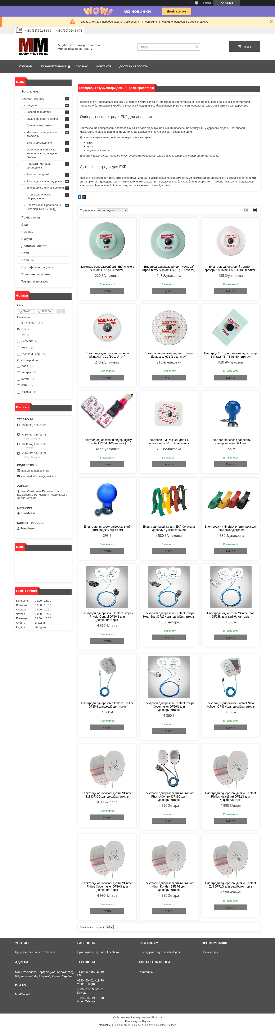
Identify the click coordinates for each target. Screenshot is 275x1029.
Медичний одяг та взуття (42, 118)
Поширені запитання (36, 274)
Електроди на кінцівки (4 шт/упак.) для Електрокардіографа (230, 528)
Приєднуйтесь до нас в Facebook (98, 952)
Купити (107, 291)
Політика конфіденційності (160, 1025)
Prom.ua (157, 1017)
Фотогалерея (30, 91)
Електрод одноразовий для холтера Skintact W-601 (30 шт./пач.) (169, 355)
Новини (26, 253)
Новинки (27, 260)
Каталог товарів (53, 66)
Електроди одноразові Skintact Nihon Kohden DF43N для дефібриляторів (230, 704)
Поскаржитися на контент (128, 1025)
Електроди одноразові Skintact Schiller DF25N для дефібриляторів (107, 704)
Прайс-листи (30, 217)
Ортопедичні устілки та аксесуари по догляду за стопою (42, 153)
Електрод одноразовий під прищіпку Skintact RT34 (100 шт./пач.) (107, 441)
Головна (26, 66)
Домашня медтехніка (40, 125)
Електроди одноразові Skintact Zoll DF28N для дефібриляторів (230, 614)
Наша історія (210, 952)
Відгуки (26, 238)
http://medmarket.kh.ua (35, 470)
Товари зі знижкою (34, 281)
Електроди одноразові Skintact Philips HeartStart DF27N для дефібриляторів (169, 614)
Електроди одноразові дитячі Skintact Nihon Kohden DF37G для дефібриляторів (169, 886)
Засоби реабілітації (39, 111)
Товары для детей (38, 174)
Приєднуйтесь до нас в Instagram (160, 952)
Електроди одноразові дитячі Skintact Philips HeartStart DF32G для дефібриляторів (230, 796)
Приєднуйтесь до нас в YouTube (35, 952)
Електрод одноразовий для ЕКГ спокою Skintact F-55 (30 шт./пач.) (107, 268)
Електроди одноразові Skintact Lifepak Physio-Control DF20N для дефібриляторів (107, 616)
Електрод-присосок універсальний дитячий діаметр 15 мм (107, 528)
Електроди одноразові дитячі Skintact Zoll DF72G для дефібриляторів (230, 884)
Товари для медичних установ (45, 187)
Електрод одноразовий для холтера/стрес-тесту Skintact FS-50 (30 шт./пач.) (168, 268)
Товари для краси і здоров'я (44, 181)
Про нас (82, 66)
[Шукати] (196, 47)
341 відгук (205, 2)
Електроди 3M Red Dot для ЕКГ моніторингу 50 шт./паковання (169, 441)
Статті (25, 224)
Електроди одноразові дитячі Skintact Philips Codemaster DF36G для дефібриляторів (107, 886)
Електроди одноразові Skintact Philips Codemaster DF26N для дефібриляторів (168, 706)
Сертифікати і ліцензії (37, 267)
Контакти (103, 66)
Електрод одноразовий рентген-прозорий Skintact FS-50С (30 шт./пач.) (230, 268)
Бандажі (32, 105)
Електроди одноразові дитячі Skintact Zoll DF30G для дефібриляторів (107, 794)
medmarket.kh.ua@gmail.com (39, 476)
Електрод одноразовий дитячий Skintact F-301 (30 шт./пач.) (107, 355)
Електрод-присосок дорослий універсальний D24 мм (231, 441)
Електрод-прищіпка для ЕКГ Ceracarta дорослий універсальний (169, 528)
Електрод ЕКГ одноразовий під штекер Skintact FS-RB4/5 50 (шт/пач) (230, 355)
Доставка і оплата (133, 66)
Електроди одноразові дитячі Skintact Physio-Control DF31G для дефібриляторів (169, 796)
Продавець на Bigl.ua (137, 1021)
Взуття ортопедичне (39, 142)
